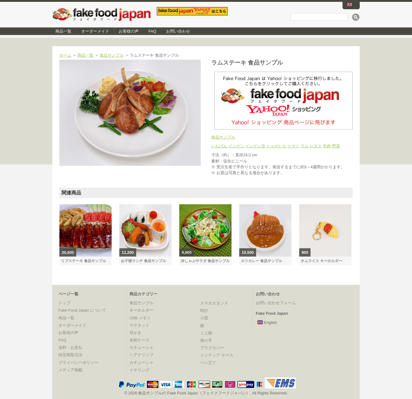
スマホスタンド (214, 303)
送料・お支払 (70, 347)
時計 (204, 310)
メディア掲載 (70, 370)
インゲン (236, 146)
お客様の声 (129, 31)
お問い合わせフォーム (276, 303)
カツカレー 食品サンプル (261, 261)
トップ (64, 303)
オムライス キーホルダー (321, 261)
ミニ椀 (206, 333)
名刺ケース (139, 340)
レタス (316, 146)
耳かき (135, 332)
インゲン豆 (255, 146)
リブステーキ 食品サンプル (83, 261)
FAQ (152, 31)
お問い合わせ (178, 31)
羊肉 (327, 146)
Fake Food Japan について (82, 310)
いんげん (219, 146)
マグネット (139, 325)
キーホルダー (141, 310)
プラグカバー (212, 347)
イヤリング (139, 370)
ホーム (65, 55)
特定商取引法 (70, 355)
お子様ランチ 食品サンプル (143, 261)
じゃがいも (277, 146)
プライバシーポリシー (78, 362)
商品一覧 (63, 31)
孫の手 (206, 340)
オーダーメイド (95, 31)
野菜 (336, 146)
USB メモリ (140, 318)
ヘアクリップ (141, 355)
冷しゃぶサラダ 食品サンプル (205, 261)
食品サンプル (112, 55)
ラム (305, 146)
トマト (293, 146)
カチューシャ (141, 347)
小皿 (204, 318)
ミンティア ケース (216, 355)
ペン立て (208, 362)
